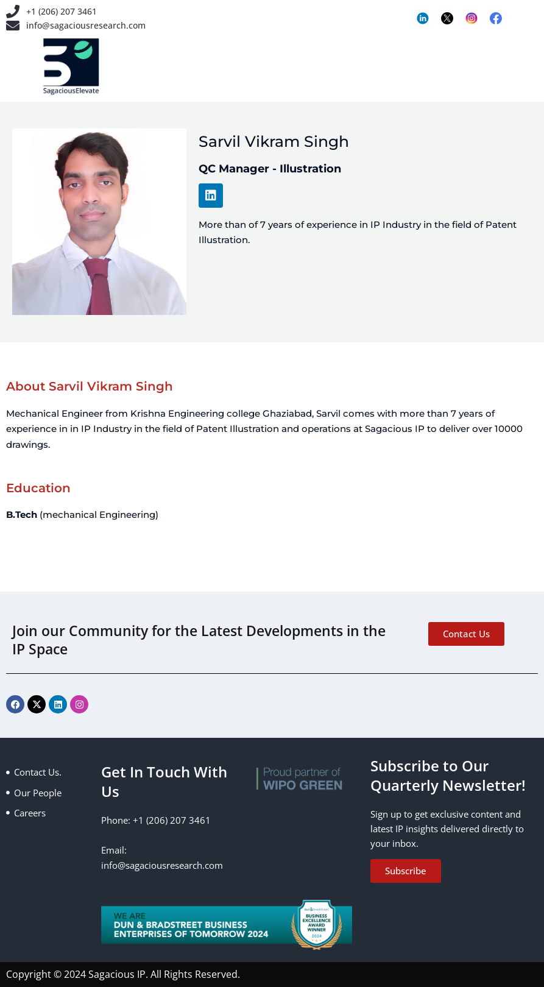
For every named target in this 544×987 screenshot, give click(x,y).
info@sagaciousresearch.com (88, 27)
